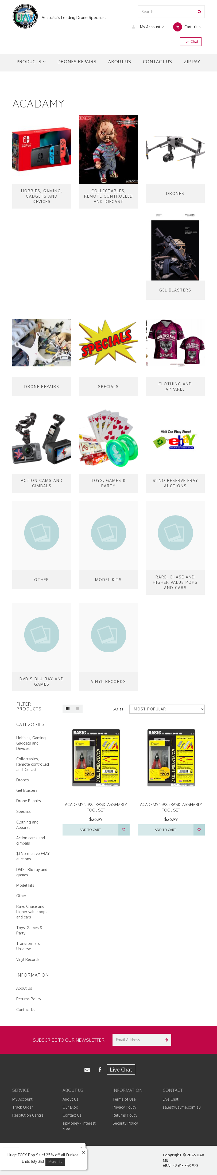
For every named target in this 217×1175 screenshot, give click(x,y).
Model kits (25, 885)
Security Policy (125, 1123)
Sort (118, 709)
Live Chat (191, 41)
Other (21, 895)
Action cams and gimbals (30, 840)
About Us (119, 61)
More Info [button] (55, 1162)
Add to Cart (90, 830)
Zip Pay (192, 61)
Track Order (22, 1107)
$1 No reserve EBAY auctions (33, 856)
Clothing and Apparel (27, 825)
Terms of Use (124, 1099)
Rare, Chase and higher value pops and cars (31, 911)
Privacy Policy (124, 1107)
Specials (23, 811)
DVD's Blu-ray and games (31, 872)
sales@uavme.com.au (182, 1107)
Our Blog (70, 1107)
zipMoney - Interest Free (79, 1126)
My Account (146, 26)
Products (31, 61)
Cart (187, 26)
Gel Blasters (26, 790)
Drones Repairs (76, 61)
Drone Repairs (28, 800)
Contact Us (157, 61)
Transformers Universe (28, 946)
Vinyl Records (28, 959)
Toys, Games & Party (29, 930)
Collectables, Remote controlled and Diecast (32, 764)
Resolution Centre (28, 1115)
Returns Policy (28, 999)
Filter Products (28, 706)
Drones (22, 780)
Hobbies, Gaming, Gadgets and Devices (31, 743)
